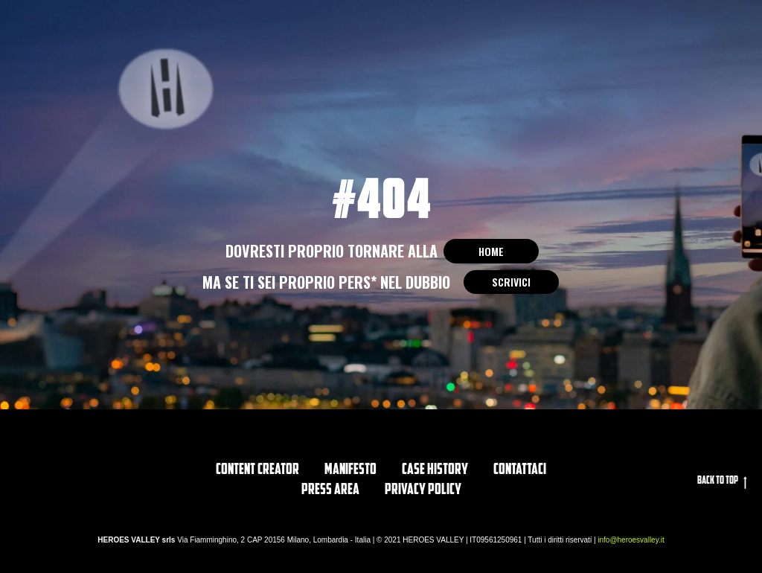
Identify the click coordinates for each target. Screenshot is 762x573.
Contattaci (519, 470)
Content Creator (257, 470)
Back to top (722, 482)
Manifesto (350, 470)
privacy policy (423, 490)
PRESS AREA (330, 490)
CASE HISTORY (435, 470)
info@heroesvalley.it (631, 540)
